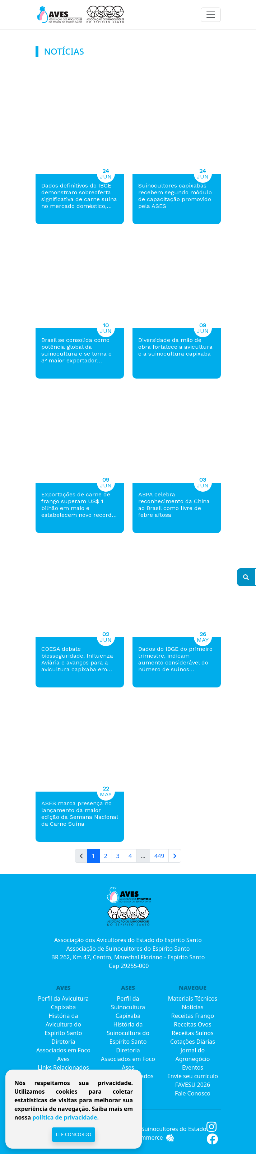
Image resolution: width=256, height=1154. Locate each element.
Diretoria (63, 1042)
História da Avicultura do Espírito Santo (63, 1024)
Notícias (192, 1007)
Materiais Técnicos (192, 998)
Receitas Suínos (192, 1033)
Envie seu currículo (192, 1076)
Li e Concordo (73, 1134)
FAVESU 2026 (192, 1085)
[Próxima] (174, 856)
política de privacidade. (65, 1117)
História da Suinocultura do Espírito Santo (128, 1033)
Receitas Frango (192, 1016)
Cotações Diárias (192, 1042)
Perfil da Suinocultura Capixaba (128, 1007)
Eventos (192, 1067)
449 (159, 856)
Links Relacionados (63, 1067)
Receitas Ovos (192, 1024)
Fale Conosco (192, 1093)
